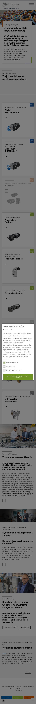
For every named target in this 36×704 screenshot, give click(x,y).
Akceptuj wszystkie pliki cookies (18, 377)
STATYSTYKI (9, 366)
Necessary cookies (11, 363)
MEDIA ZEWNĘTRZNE (12, 370)
